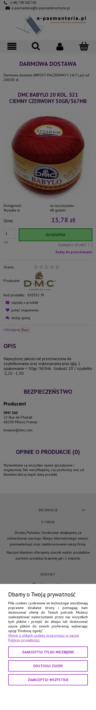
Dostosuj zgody (48, 666)
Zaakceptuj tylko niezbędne (48, 652)
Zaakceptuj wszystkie (48, 679)
